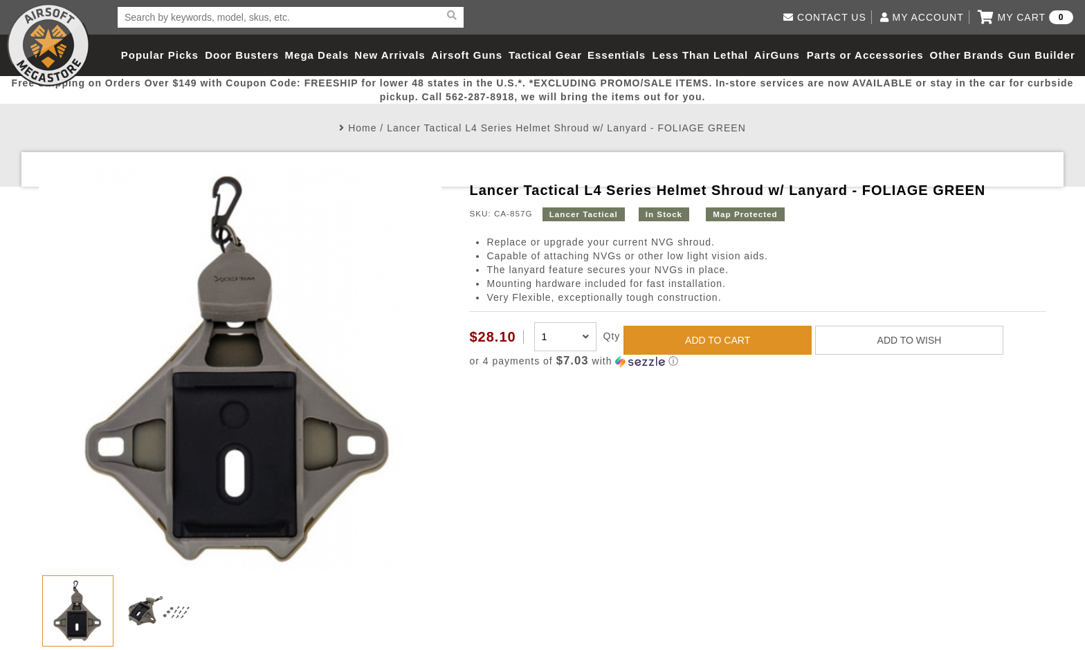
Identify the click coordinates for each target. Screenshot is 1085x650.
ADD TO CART (717, 340)
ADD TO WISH (909, 340)
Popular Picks (160, 55)
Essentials (616, 55)
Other (944, 55)
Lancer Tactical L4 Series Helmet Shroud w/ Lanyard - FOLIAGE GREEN (566, 127)
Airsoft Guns (466, 55)
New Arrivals (389, 55)
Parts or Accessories (865, 55)
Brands (984, 55)
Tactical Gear (545, 55)
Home (362, 127)
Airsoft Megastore (48, 44)
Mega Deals (317, 55)
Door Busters (242, 55)
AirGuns (777, 55)
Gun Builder (1041, 55)
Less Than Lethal (701, 55)
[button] (757, 361)
